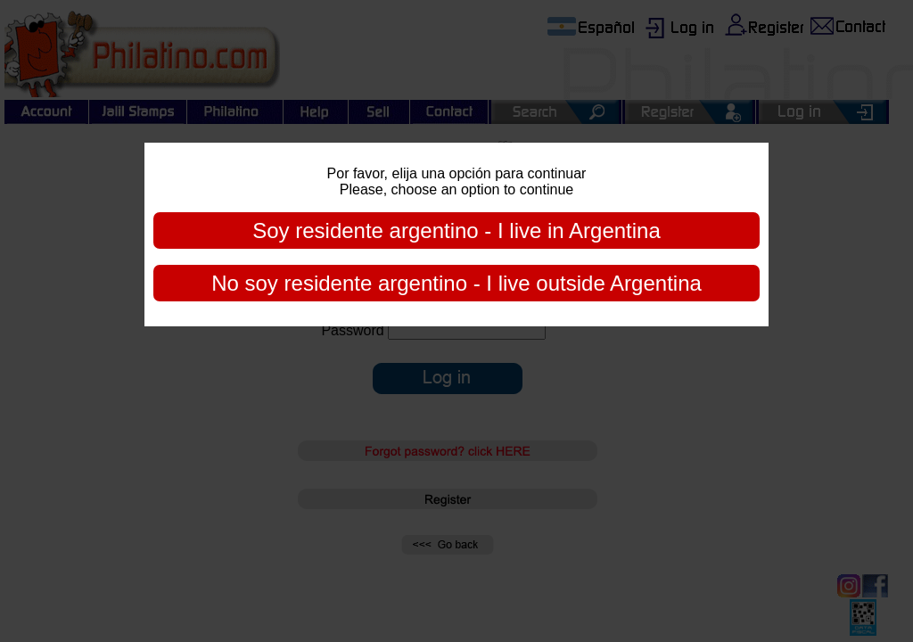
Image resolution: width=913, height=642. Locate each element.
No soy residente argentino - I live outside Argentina (456, 283)
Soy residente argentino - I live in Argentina (456, 230)
